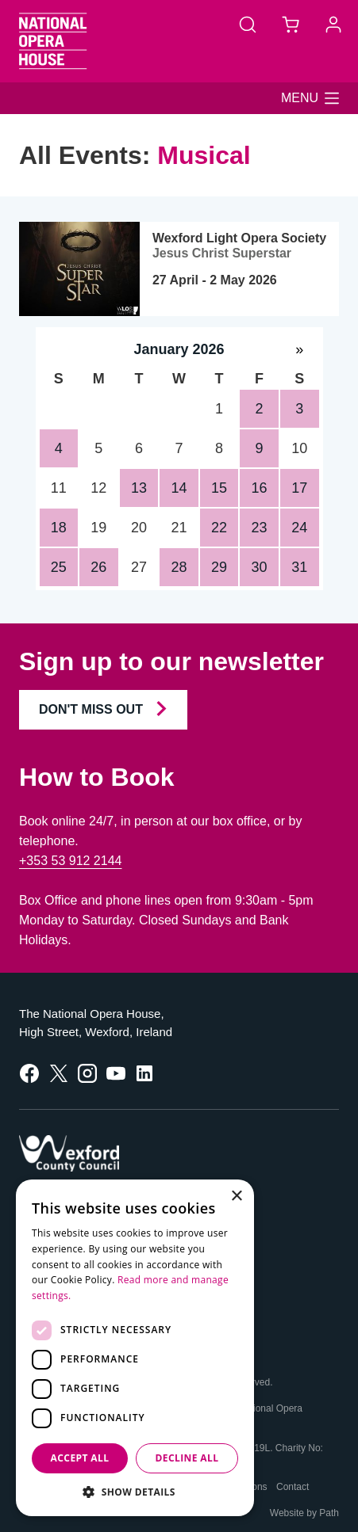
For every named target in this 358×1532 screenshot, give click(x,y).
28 (179, 567)
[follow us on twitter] (58, 1072)
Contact (292, 1486)
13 (139, 488)
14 (179, 488)
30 (260, 567)
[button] (310, 98)
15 (219, 488)
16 (260, 488)
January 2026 (178, 349)
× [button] (236, 1196)
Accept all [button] (80, 1458)
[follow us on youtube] (115, 1072)
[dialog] (135, 1347)
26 (98, 567)
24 (299, 527)
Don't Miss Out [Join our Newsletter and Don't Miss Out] (103, 708)
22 (219, 527)
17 (299, 488)
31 (299, 567)
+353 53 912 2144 (70, 860)
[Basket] (290, 24)
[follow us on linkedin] (144, 1072)
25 (59, 567)
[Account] (333, 24)
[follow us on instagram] (87, 1072)
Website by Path (304, 1513)
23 (260, 527)
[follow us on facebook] (29, 1072)
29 (219, 567)
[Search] (247, 24)
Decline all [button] (187, 1458)
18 (59, 527)
